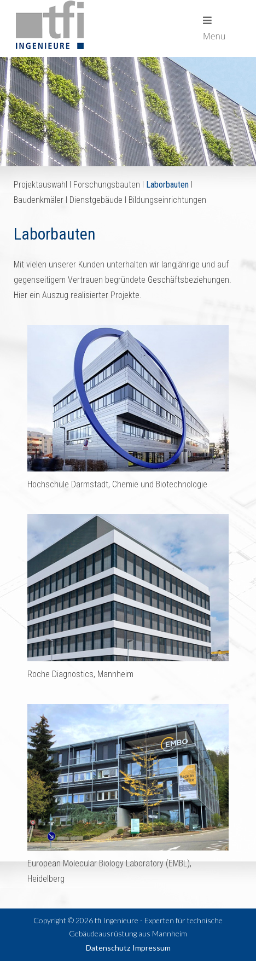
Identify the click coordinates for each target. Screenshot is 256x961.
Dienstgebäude (96, 200)
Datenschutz (108, 947)
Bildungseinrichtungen (167, 200)
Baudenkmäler (38, 200)
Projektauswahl (40, 184)
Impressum (151, 947)
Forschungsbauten (106, 184)
